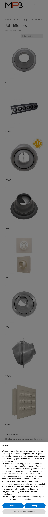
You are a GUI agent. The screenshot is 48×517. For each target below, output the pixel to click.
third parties (6, 466)
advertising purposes (10, 476)
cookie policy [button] (10, 461)
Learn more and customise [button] (24, 512)
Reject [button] (13, 506)
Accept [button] (35, 506)
